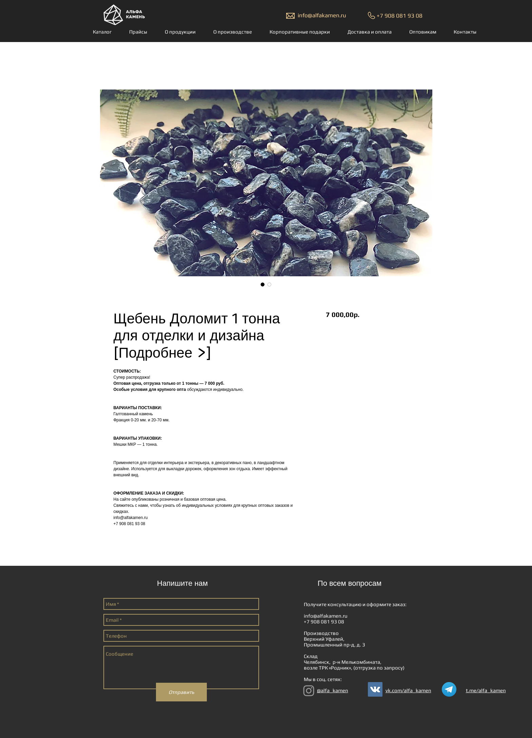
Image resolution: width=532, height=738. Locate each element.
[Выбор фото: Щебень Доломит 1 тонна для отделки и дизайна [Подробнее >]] (262, 284)
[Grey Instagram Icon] (308, 690)
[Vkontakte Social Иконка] (375, 689)
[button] (103, 31)
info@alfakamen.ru (322, 15)
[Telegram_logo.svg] (449, 689)
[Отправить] (181, 692)
